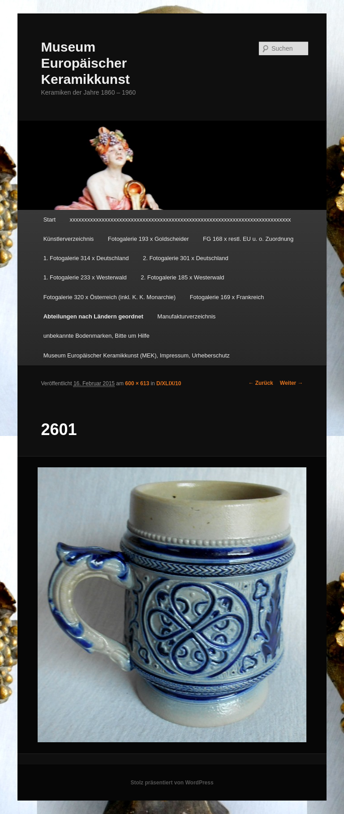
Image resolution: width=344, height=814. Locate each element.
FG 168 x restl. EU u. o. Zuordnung (248, 238)
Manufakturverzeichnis (186, 316)
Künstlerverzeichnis (68, 238)
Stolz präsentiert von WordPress (171, 782)
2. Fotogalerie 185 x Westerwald (182, 277)
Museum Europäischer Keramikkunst (85, 63)
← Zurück (260, 383)
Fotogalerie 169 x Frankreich (227, 297)
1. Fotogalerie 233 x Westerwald (85, 277)
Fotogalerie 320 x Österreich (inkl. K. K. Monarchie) (109, 297)
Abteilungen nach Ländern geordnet (93, 316)
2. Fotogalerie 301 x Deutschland (185, 258)
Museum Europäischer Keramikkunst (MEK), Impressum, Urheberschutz (136, 355)
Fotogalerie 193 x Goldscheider (148, 238)
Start (49, 219)
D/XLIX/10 (168, 383)
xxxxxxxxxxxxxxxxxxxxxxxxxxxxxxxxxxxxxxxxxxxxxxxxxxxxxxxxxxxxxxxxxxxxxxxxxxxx (180, 219)
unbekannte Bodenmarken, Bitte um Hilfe (96, 335)
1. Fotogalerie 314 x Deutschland (86, 258)
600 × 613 (137, 383)
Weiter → (291, 383)
